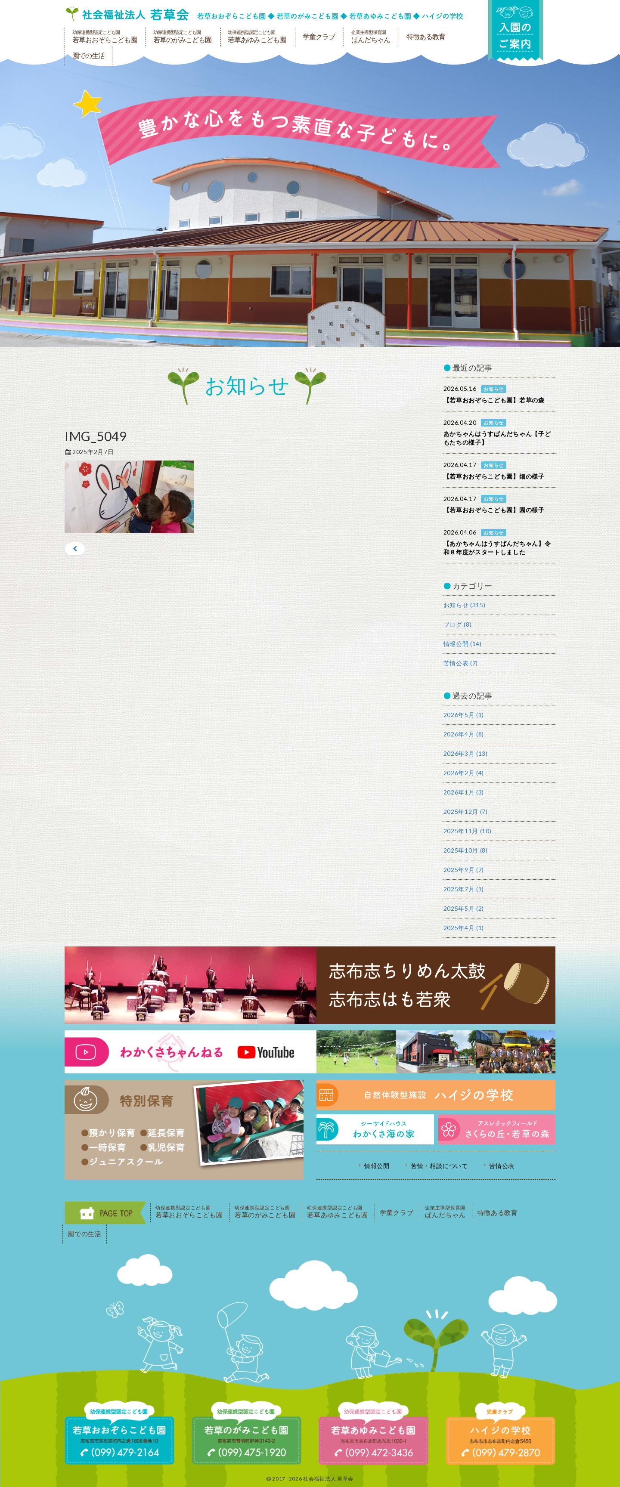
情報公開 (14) (462, 643)
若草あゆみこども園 (257, 36)
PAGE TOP (105, 1212)
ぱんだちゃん (370, 36)
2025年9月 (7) (463, 869)
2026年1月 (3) (463, 792)
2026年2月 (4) (463, 772)
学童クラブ (319, 36)
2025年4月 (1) (463, 927)
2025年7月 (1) (463, 889)
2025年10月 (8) (465, 850)
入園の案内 (515, 31)
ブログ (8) (457, 624)
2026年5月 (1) (463, 714)
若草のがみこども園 (182, 36)
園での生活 (88, 55)
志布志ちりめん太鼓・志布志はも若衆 (310, 985)
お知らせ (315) (464, 605)
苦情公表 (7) (460, 663)
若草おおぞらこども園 (104, 36)
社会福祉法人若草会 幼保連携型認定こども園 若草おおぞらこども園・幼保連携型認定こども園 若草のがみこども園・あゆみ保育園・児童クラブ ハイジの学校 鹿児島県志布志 (264, 14)
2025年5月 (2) (463, 908)
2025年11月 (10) (467, 831)
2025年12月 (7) (465, 811)
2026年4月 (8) (463, 734)
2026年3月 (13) (465, 753)
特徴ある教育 (425, 36)
